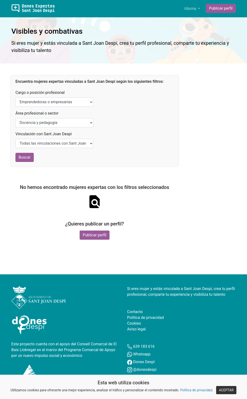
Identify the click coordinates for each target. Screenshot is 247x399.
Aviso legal (136, 329)
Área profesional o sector (37, 113)
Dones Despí (141, 362)
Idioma (190, 8)
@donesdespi (142, 369)
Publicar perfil (221, 8)
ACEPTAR (226, 390)
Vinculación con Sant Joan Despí (43, 134)
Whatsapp (139, 354)
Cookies (134, 323)
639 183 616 (141, 346)
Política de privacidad (196, 390)
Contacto (135, 311)
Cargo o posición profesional (40, 92)
